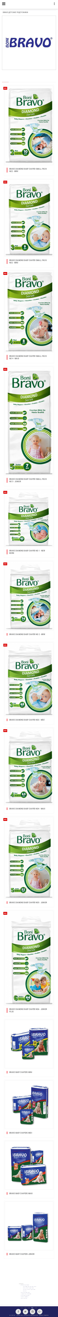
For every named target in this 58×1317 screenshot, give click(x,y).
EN (25, 1308)
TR (22, 1308)
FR (29, 1308)
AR (36, 1308)
